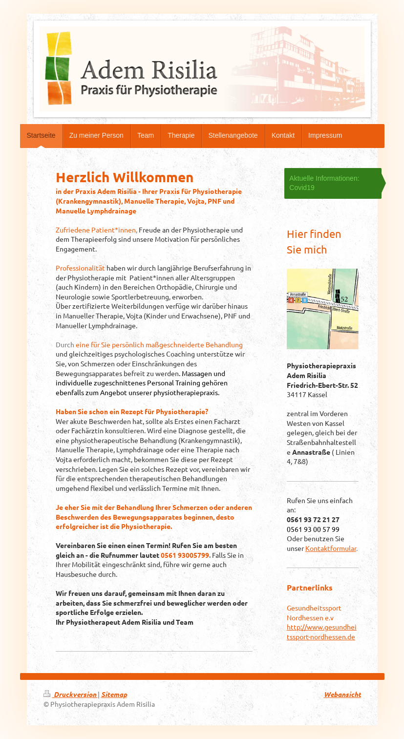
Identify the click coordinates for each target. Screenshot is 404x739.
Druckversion (70, 694)
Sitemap (114, 694)
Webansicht (342, 694)
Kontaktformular (330, 548)
